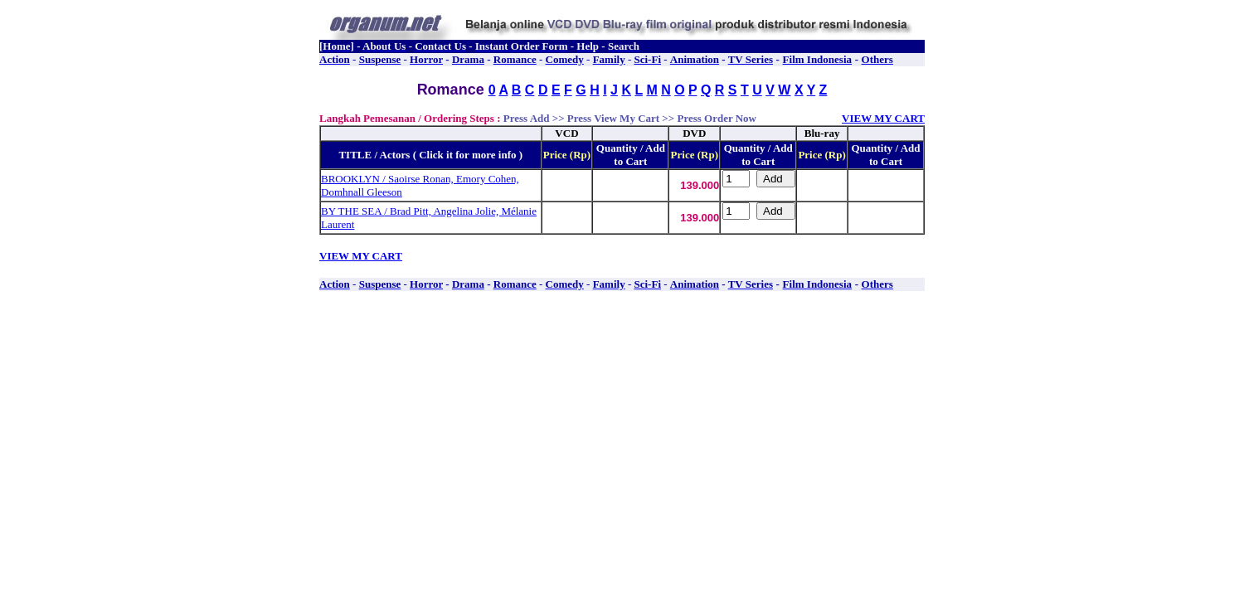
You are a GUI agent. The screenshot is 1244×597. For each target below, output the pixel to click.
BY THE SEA (352, 211)
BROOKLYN (351, 178)
